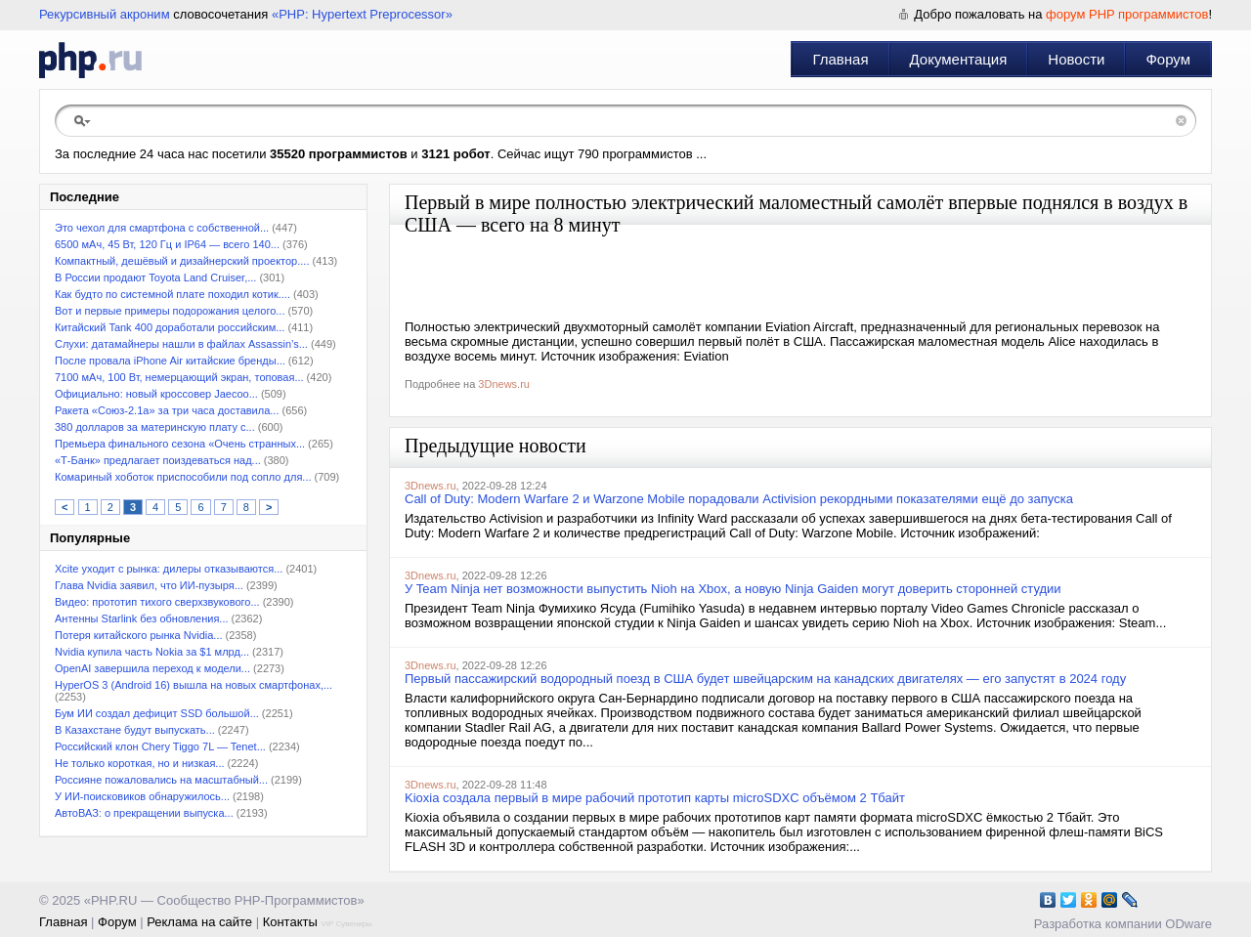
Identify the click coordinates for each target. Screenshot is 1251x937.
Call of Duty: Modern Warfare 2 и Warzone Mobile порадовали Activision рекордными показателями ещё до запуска (739, 498)
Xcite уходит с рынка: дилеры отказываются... (168, 569)
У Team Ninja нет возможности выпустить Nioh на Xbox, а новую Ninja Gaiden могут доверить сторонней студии (733, 588)
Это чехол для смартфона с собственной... (162, 228)
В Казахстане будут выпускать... (135, 730)
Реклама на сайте (199, 922)
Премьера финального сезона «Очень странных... (180, 443)
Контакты (290, 922)
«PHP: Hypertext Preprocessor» (362, 14)
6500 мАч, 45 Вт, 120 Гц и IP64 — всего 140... (167, 244)
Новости (1076, 59)
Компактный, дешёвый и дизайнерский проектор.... (182, 261)
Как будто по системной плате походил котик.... (172, 294)
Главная (840, 59)
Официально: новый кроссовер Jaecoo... (156, 394)
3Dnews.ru (504, 384)
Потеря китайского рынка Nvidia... (139, 635)
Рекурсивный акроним (104, 14)
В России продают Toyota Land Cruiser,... (155, 277)
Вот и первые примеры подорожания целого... (169, 311)
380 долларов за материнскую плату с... (155, 427)
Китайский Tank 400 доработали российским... (169, 327)
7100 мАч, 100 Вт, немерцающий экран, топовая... (179, 377)
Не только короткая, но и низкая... (140, 763)
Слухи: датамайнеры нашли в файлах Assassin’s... (181, 344)
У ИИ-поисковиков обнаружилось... (142, 796)
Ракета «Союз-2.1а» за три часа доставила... (167, 410)
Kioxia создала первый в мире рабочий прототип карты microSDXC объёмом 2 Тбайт (655, 797)
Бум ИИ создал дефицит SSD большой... (157, 713)
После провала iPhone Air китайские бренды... (170, 360)
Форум (1167, 59)
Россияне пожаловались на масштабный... (161, 780)
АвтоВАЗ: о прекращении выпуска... (144, 813)
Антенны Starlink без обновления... (142, 618)
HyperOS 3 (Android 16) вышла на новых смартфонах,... (193, 685)
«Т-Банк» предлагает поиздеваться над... (158, 460)
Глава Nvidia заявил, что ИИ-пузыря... (149, 585)
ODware (1188, 923)
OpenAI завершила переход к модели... (152, 668)
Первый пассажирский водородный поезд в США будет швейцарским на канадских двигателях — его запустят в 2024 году (765, 678)
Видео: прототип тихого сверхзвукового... (157, 602)
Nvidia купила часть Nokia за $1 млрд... (152, 652)
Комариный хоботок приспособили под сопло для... (183, 477)
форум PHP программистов (1127, 14)
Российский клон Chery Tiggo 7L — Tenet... (160, 746)
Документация (959, 59)
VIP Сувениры (346, 923)
